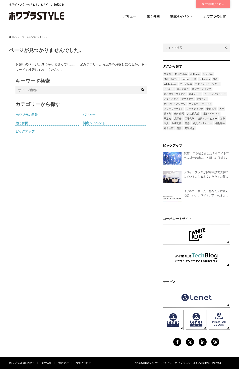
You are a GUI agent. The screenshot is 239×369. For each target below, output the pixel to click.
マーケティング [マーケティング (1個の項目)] (194, 108)
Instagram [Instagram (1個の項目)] (204, 78)
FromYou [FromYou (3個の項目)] (208, 73)
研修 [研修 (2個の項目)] (187, 123)
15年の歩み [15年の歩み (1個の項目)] (181, 73)
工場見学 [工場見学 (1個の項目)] (189, 118)
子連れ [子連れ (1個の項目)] (167, 118)
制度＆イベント (181, 16)
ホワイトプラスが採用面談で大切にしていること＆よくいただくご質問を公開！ (206, 174)
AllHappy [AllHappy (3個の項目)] (195, 73)
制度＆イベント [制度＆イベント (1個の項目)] (210, 113)
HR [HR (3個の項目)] (194, 78)
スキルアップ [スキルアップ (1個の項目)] (171, 98)
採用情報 (213, 4)
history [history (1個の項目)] (185, 78)
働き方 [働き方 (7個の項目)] (167, 113)
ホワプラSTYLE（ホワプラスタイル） (176, 362)
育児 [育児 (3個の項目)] (179, 128)
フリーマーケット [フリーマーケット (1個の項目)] (173, 108)
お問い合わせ (83, 362)
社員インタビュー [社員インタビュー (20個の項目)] (202, 123)
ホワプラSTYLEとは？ (22, 362)
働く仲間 (153, 16)
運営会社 (63, 362)
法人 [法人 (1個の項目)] (166, 123)
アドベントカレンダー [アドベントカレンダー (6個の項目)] (207, 83)
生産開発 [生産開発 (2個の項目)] (177, 123)
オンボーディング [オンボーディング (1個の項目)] (201, 88)
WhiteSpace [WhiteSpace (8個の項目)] (170, 83)
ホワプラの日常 (214, 16)
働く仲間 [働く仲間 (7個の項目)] (179, 113)
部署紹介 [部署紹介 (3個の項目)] (189, 128)
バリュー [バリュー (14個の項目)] (193, 103)
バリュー (129, 16)
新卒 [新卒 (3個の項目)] (222, 118)
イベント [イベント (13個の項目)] (168, 88)
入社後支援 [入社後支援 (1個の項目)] (193, 113)
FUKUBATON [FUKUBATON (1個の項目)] (171, 78)
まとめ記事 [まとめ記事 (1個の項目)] (186, 83)
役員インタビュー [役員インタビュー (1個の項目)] (207, 118)
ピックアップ (25, 131)
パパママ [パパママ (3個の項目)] (206, 103)
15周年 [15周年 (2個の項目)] (167, 73)
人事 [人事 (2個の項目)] (221, 108)
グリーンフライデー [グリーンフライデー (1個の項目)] (215, 93)
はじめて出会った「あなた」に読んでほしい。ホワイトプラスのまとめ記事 (206, 193)
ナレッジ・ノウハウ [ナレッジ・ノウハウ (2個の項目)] (175, 103)
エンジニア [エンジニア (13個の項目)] (183, 88)
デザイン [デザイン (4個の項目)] (201, 98)
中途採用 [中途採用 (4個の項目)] (211, 108)
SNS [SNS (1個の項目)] (215, 78)
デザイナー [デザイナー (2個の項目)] (188, 98)
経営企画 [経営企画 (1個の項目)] (168, 128)
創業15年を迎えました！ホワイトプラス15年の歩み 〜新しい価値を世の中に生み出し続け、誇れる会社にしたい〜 (206, 155)
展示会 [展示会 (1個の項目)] (178, 118)
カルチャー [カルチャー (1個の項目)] (195, 93)
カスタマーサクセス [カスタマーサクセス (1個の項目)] (175, 93)
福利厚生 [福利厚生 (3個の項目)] (220, 123)
